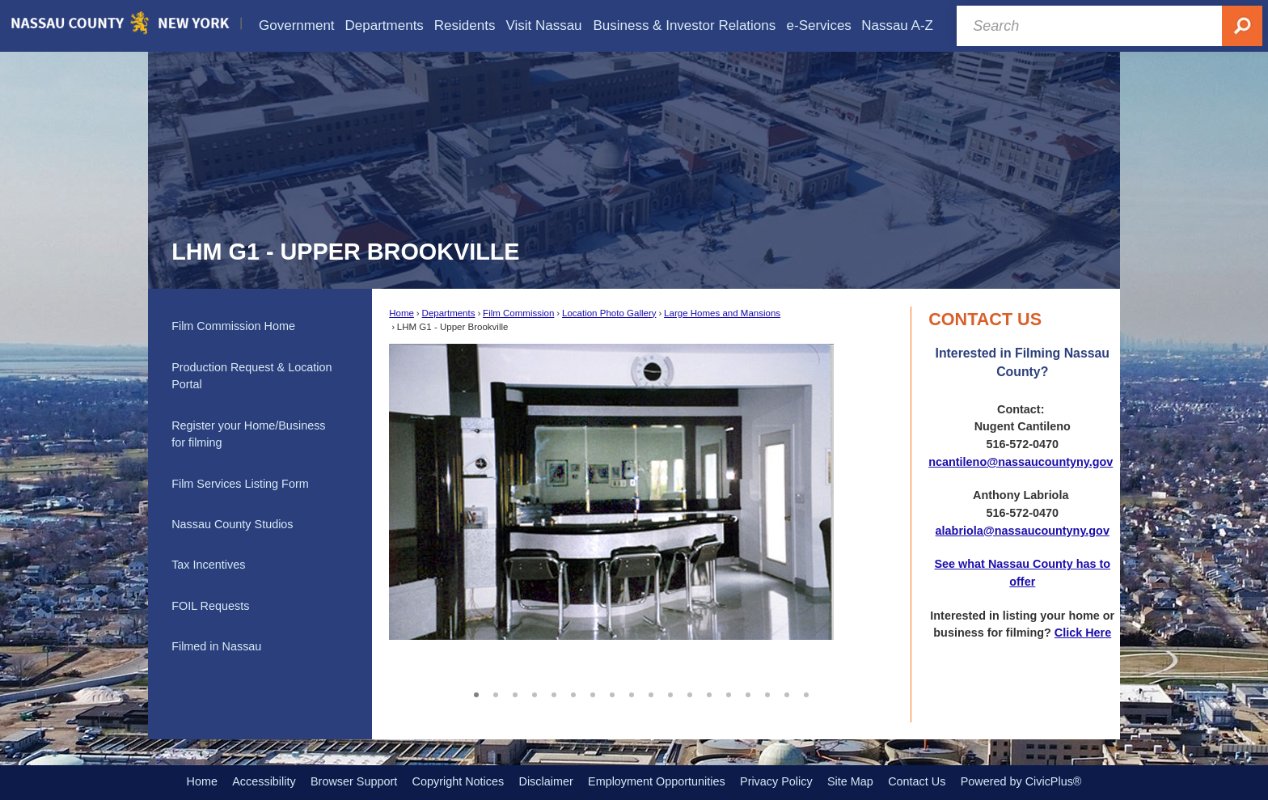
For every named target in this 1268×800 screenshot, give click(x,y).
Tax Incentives (208, 564)
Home (401, 313)
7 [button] (592, 692)
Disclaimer (546, 781)
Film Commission (518, 313)
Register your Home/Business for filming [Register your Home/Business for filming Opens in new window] (248, 434)
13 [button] (709, 692)
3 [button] (515, 692)
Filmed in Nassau (216, 646)
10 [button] (651, 692)
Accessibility (263, 781)
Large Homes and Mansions (722, 313)
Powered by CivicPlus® (1021, 781)
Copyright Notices (458, 781)
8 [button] (612, 692)
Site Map (850, 781)
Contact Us (916, 781)
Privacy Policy (776, 781)
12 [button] (690, 692)
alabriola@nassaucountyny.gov (1023, 530)
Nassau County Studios (232, 524)
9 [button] (631, 692)
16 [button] (767, 692)
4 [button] (534, 692)
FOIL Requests (210, 605)
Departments (449, 313)
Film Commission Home (233, 326)
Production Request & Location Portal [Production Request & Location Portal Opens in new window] (251, 376)
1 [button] (476, 692)
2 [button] (495, 692)
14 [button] (728, 692)
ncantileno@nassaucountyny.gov (1020, 461)
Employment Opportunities (656, 781)
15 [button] (748, 692)
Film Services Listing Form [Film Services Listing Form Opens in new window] (240, 483)
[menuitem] (297, 25)
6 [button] (573, 692)
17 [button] (787, 692)
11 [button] (670, 692)
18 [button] (806, 692)
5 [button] (554, 692)
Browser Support (354, 781)
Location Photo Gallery (609, 313)
